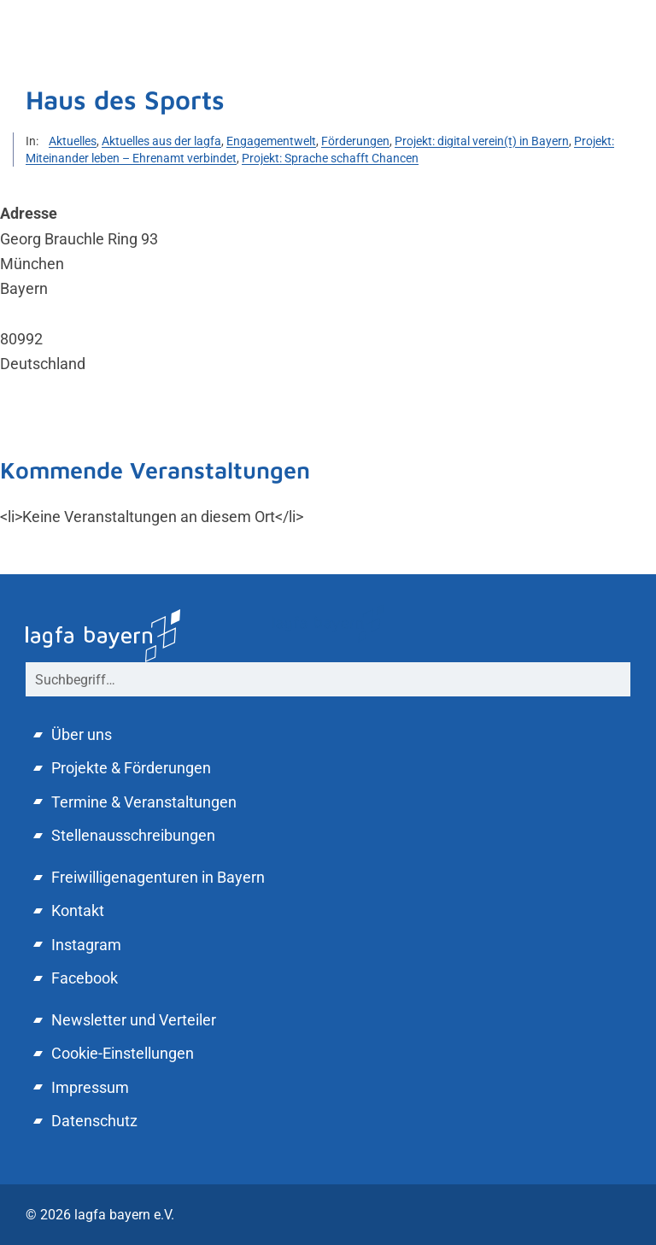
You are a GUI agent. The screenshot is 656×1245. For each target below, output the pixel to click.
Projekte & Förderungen (131, 768)
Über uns (81, 734)
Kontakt (77, 910)
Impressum (90, 1087)
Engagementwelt (271, 141)
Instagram (86, 945)
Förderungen (355, 141)
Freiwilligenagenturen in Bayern (158, 877)
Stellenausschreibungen (133, 835)
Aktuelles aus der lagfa (161, 141)
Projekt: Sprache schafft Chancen (330, 158)
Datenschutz (94, 1121)
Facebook (84, 978)
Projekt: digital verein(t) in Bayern (482, 141)
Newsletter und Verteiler (133, 1020)
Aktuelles (73, 141)
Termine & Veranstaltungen (144, 802)
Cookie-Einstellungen (122, 1053)
